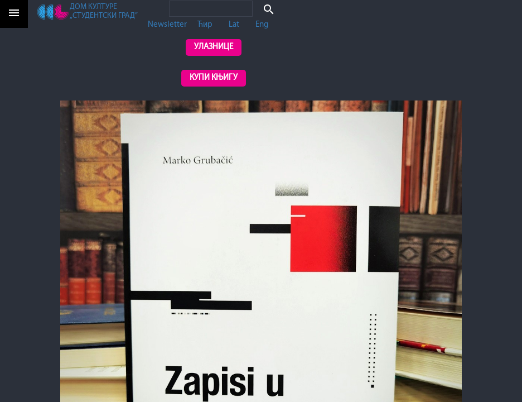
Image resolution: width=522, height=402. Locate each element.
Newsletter (167, 25)
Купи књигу (214, 78)
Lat (234, 25)
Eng (261, 25)
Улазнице (213, 47)
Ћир (204, 25)
